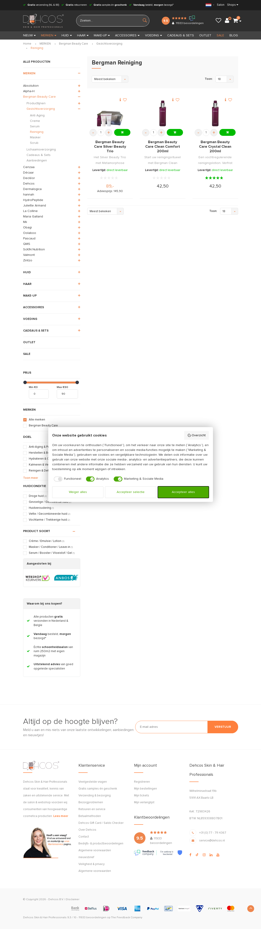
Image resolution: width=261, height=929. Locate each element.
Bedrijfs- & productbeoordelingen (100, 843)
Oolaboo (29, 233)
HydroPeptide (33, 200)
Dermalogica (32, 189)
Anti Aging (37, 115)
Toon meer (30, 478)
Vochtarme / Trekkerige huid (49, 519)
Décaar (28, 172)
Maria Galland (33, 216)
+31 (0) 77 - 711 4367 (212, 832)
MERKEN (48, 35)
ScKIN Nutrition (34, 249)
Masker (35, 137)
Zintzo (27, 260)
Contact (83, 836)
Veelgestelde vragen (92, 781)
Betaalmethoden (89, 816)
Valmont (29, 255)
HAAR (83, 35)
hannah (28, 194)
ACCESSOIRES (127, 35)
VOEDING (153, 35)
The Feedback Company (126, 917)
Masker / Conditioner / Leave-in (51, 547)
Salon (220, 4)
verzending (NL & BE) (41, 5)
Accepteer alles (183, 492)
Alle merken (37, 419)
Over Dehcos (87, 829)
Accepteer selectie (131, 492)
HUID (67, 35)
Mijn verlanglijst (144, 802)
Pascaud (29, 238)
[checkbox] (66, 479)
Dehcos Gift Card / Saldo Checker (101, 823)
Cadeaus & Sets (39, 155)
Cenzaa (29, 167)
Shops (231, 4)
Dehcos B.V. (56, 899)
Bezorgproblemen (90, 802)
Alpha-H (29, 91)
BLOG (233, 35)
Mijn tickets (141, 795)
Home (27, 43)
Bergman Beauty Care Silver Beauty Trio (110, 146)
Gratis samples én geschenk (97, 788)
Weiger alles (78, 492)
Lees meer (60, 816)
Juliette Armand (34, 205)
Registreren (142, 781)
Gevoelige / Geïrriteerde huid (50, 502)
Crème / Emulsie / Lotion (46, 541)
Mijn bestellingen (145, 788)
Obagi (27, 227)
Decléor (29, 178)
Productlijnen (36, 103)
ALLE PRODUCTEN (36, 61)
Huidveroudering (41, 507)
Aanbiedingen (37, 160)
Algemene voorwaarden (94, 871)
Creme (35, 121)
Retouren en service (91, 809)
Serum (35, 126)
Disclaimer (72, 899)
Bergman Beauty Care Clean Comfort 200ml (162, 146)
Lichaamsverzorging (41, 149)
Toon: (209, 79)
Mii (25, 222)
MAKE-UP (102, 35)
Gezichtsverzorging (109, 43)
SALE (220, 35)
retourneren (74, 5)
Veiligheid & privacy (91, 864)
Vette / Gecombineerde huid (49, 513)
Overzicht (196, 435)
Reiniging (37, 48)
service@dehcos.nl (212, 840)
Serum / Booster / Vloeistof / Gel (52, 553)
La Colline (30, 211)
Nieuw (29, 35)
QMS (26, 244)
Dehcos (29, 183)
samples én (108, 5)
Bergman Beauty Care (73, 43)
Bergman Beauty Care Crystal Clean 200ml (215, 146)
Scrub (34, 143)
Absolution (31, 85)
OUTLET (205, 35)
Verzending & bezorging (94, 795)
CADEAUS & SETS (180, 35)
